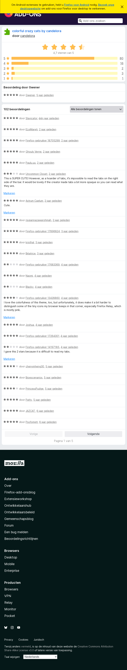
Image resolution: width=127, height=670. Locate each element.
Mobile (9, 564)
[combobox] (100, 20)
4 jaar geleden (69, 264)
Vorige (34, 434)
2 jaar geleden (47, 129)
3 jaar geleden (69, 231)
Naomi (29, 275)
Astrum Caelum (34, 200)
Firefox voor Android (76, 4)
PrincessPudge (35, 388)
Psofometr (32, 421)
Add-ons (11, 479)
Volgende (93, 434)
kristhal (30, 242)
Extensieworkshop (18, 499)
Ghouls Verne (34, 151)
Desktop (10, 557)
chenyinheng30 (35, 366)
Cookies (23, 639)
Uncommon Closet (36, 173)
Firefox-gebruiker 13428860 (43, 297)
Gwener (30, 95)
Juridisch (39, 639)
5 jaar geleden (45, 95)
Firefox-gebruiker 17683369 (43, 264)
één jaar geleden (49, 118)
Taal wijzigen (12, 656)
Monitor (10, 609)
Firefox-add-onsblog (19, 492)
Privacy (8, 639)
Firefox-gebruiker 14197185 (42, 347)
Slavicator (31, 118)
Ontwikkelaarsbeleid (19, 512)
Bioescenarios (34, 377)
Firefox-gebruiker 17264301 (42, 335)
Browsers (11, 589)
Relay (8, 602)
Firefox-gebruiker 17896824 (43, 231)
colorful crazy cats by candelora (36, 31)
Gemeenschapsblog (18, 519)
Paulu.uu (31, 162)
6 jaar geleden (45, 410)
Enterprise (11, 570)
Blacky (29, 286)
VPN (7, 596)
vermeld (26, 646)
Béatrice (31, 253)
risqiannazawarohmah (38, 220)
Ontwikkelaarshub (17, 505)
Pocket (9, 616)
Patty (29, 399)
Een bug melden (16, 532)
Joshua (30, 324)
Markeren (9, 193)
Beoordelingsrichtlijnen (21, 539)
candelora (27, 36)
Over (7, 485)
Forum (9, 525)
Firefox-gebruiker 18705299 (43, 140)
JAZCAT (30, 410)
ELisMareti (32, 129)
